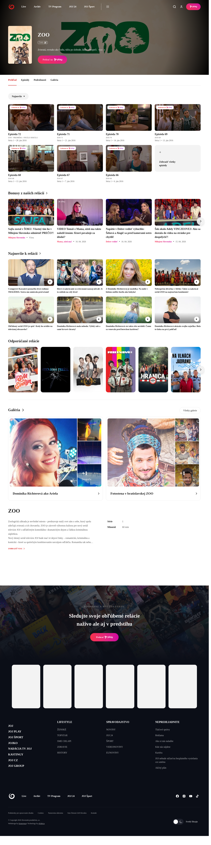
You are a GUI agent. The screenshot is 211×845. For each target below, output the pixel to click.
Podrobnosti (40, 80)
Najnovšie (18, 96)
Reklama (159, 735)
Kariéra (158, 752)
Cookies (41, 822)
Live (23, 6)
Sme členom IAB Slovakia (77, 822)
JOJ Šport (89, 6)
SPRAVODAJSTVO (117, 722)
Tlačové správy (162, 729)
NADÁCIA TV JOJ (23, 755)
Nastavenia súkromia (55, 822)
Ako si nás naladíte (164, 741)
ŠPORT (110, 741)
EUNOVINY (112, 752)
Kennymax (23, 833)
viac (102, 50)
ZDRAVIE (62, 747)
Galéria (54, 80)
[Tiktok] (197, 805)
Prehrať (104, 637)
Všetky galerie (190, 410)
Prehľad (12, 80)
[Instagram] (184, 805)
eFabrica (41, 833)
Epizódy (25, 80)
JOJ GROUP (18, 776)
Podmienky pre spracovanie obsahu (20, 822)
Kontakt (94, 822)
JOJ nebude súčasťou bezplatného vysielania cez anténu (176, 760)
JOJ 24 (72, 6)
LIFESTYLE (64, 722)
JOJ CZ (14, 769)
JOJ (11, 727)
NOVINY (111, 729)
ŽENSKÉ (61, 729)
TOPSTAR (62, 735)
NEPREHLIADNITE (167, 722)
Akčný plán (160, 767)
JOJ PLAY (16, 734)
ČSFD (42, 42)
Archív (37, 6)
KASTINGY (18, 762)
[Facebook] (177, 805)
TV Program (54, 6)
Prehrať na (52, 60)
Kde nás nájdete (162, 747)
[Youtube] (190, 805)
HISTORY (62, 752)
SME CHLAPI (64, 741)
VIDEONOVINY (114, 747)
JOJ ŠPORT (18, 741)
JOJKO (14, 748)
